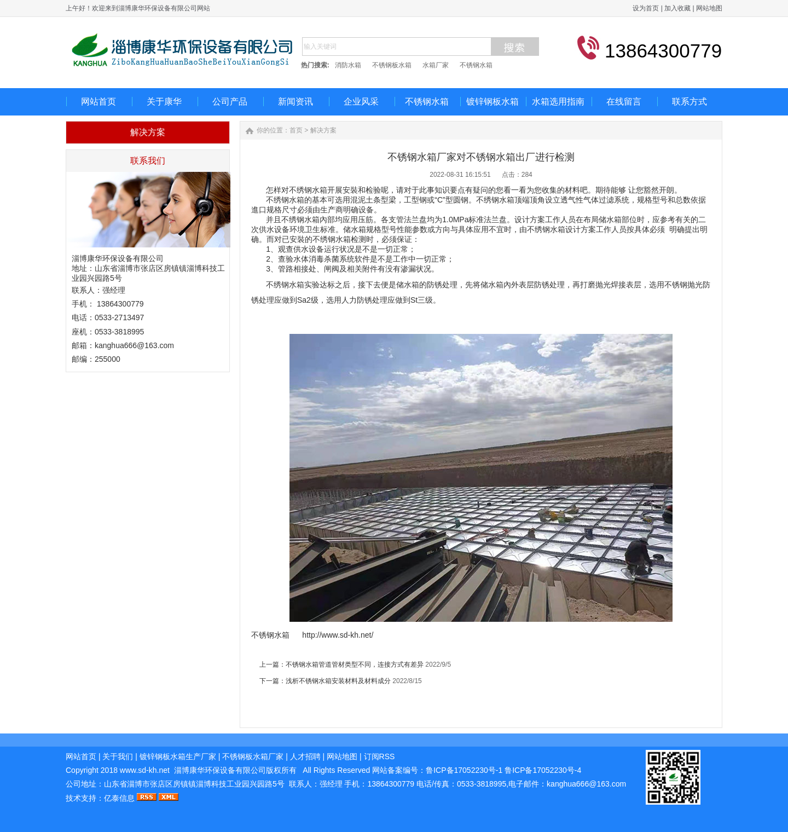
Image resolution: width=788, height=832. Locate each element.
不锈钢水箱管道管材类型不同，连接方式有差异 (355, 664)
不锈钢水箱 (476, 65)
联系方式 (689, 101)
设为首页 (646, 8)
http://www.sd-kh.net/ (337, 635)
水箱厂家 (435, 65)
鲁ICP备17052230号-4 (543, 770)
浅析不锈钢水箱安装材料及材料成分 (338, 681)
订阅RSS (379, 756)
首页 (296, 130)
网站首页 (98, 101)
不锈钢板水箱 (392, 65)
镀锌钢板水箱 (492, 101)
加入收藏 (677, 8)
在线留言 (623, 101)
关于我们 (117, 756)
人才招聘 (305, 756)
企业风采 (361, 101)
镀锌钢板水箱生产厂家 (178, 756)
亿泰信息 (119, 798)
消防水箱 (348, 65)
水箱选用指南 (558, 101)
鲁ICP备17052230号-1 (465, 770)
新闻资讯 (295, 101)
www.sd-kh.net (145, 770)
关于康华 (164, 101)
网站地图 (709, 8)
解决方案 (323, 130)
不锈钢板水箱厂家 (252, 756)
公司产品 (229, 101)
